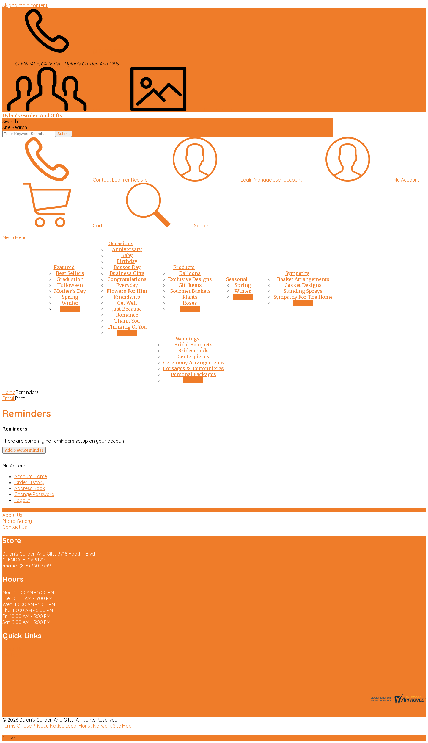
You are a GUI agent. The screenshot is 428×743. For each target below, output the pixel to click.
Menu (21, 237)
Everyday (127, 285)
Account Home (30, 476)
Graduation (70, 279)
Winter (70, 303)
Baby (127, 255)
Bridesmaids (193, 350)
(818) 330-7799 (108, 51)
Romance (127, 315)
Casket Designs (303, 285)
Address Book (29, 488)
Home (8, 392)
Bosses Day (127, 267)
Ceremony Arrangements (193, 362)
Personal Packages (193, 374)
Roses (190, 303)
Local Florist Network (88, 726)
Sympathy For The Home (303, 297)
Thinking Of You (127, 327)
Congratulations (127, 279)
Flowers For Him (127, 291)
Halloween (70, 285)
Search (10, 121)
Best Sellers (70, 273)
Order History (29, 482)
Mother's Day (70, 291)
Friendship (127, 297)
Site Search (14, 127)
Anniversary (127, 249)
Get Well (127, 303)
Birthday (127, 261)
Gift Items (190, 285)
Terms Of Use (17, 726)
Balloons (190, 273)
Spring (70, 297)
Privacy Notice (48, 726)
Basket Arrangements (303, 279)
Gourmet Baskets (190, 291)
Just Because (127, 309)
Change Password (34, 494)
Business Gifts (127, 273)
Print (20, 398)
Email (8, 398)
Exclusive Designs (190, 279)
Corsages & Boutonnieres (193, 368)
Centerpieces (193, 356)
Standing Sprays (303, 291)
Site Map (122, 726)
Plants (190, 297)
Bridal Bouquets (193, 345)
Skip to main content (25, 5)
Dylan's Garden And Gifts (32, 115)
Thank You (127, 321)
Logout (22, 500)
